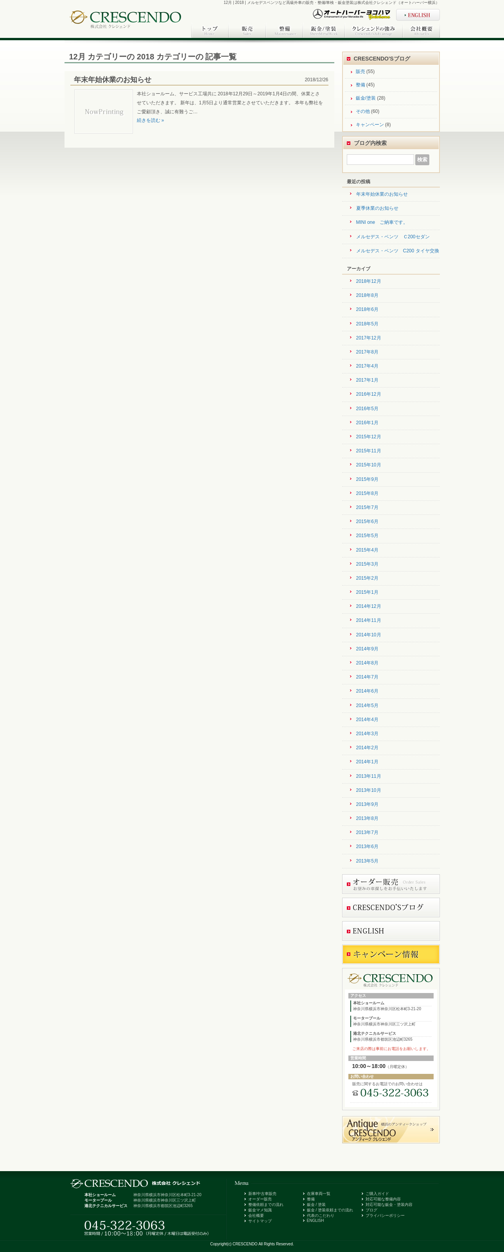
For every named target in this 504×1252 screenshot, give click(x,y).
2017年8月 (367, 352)
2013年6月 (367, 846)
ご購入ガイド (377, 1193)
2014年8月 (367, 663)
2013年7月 (367, 832)
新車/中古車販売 (262, 1193)
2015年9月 (367, 479)
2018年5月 (367, 324)
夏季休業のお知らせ (377, 208)
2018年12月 (368, 281)
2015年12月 (368, 436)
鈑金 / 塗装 (316, 1204)
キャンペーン (370, 124)
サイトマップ (260, 1221)
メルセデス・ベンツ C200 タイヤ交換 (397, 251)
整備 (360, 85)
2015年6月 (367, 521)
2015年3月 (367, 564)
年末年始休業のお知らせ (112, 80)
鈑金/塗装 (366, 98)
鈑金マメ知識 (260, 1210)
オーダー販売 (260, 1199)
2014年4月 (367, 719)
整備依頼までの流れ (265, 1204)
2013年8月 (367, 818)
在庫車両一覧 (318, 1193)
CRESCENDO (245, 1244)
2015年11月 (368, 451)
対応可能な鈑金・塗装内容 (389, 1204)
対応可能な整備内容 (383, 1199)
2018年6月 (367, 309)
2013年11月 (368, 776)
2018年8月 (367, 295)
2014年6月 (367, 691)
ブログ (371, 1210)
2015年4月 (367, 550)
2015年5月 (367, 535)
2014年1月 (367, 761)
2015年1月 (367, 592)
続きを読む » (150, 120)
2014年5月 (367, 705)
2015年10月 (368, 465)
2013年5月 (367, 861)
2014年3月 (367, 733)
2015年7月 (367, 507)
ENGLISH (315, 1220)
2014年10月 (368, 635)
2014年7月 (367, 677)
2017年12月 (368, 338)
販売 (360, 71)
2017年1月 (367, 380)
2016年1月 (367, 422)
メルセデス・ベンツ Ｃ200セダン (393, 236)
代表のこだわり (320, 1215)
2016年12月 (368, 394)
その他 (363, 111)
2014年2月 (367, 747)
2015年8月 (367, 493)
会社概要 (256, 1215)
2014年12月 (368, 606)
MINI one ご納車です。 (382, 222)
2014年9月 (367, 649)
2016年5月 (367, 408)
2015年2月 (367, 578)
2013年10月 (368, 790)
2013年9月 (367, 804)
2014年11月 (368, 620)
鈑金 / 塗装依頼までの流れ (330, 1210)
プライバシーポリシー (385, 1215)
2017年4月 (367, 366)
